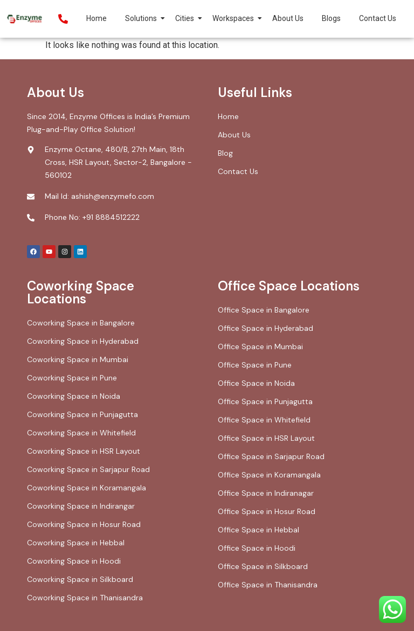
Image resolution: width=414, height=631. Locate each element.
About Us (287, 18)
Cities (186, 18)
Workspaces (235, 18)
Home (96, 18)
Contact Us (377, 18)
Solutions (143, 18)
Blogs (331, 18)
